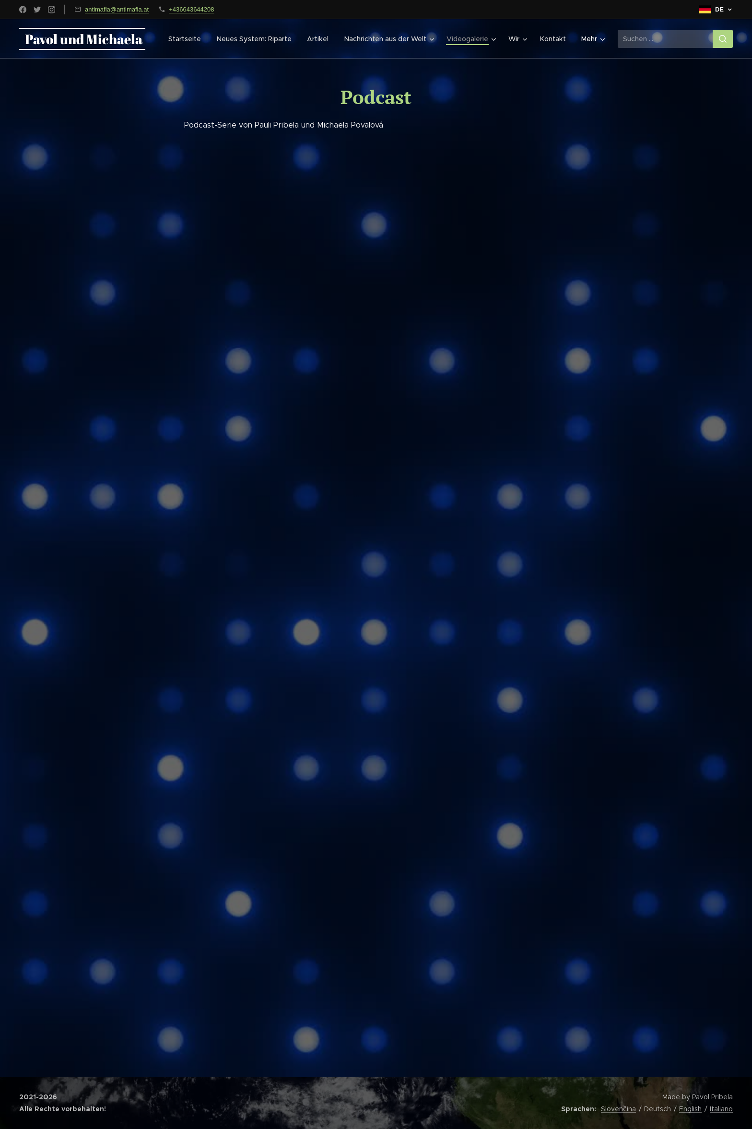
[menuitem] (190, 39)
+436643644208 (191, 9)
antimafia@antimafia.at (117, 9)
